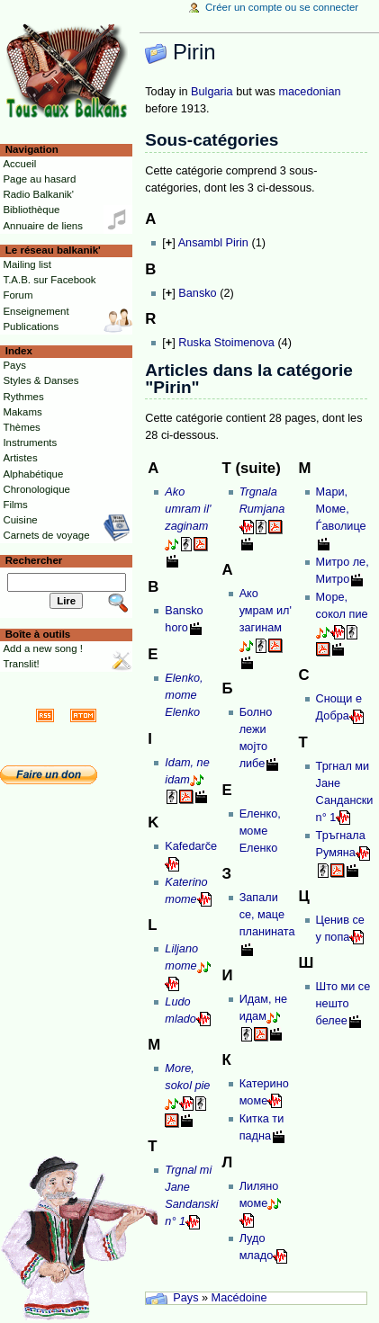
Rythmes (23, 396)
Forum (17, 295)
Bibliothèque (31, 209)
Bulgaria (212, 91)
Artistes (20, 457)
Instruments (30, 442)
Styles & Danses (40, 380)
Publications (31, 326)
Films (15, 504)
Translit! (21, 663)
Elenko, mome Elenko (184, 695)
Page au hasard (39, 179)
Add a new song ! (43, 648)
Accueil (19, 163)
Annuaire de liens (43, 225)
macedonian (309, 91)
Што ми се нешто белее (343, 1003)
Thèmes (21, 427)
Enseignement (35, 311)
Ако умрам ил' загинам (265, 610)
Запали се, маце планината (267, 914)
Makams (22, 412)
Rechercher (34, 560)
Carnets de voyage (46, 535)
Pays (185, 1298)
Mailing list (26, 264)
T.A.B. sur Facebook (49, 279)
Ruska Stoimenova (226, 342)
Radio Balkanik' (38, 194)
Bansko (197, 293)
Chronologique (36, 489)
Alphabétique (33, 474)
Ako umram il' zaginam (188, 509)
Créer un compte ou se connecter (281, 7)
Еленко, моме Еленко (260, 831)
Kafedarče (191, 846)
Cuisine (20, 519)
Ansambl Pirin (213, 243)
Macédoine (239, 1298)
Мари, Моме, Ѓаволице (341, 509)
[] (168, 243)
